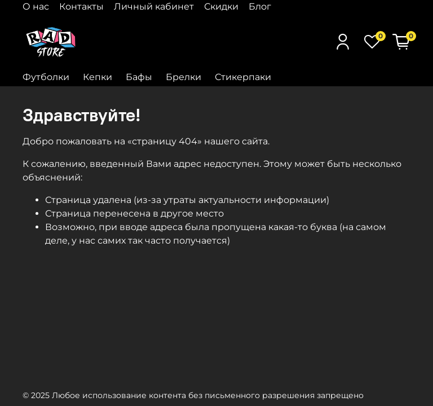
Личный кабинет (154, 6)
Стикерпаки (243, 77)
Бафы (139, 77)
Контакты (81, 6)
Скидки (221, 6)
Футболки (46, 77)
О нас (36, 6)
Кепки (97, 77)
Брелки (183, 77)
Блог (260, 6)
